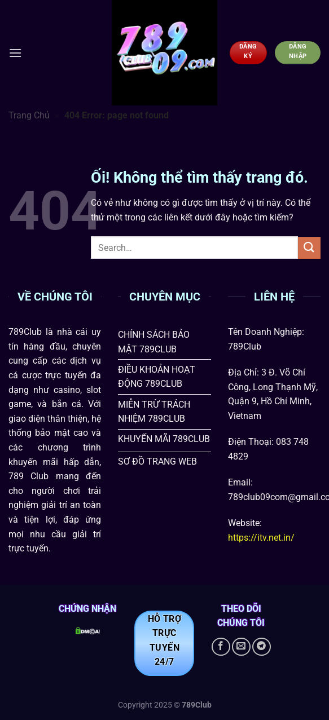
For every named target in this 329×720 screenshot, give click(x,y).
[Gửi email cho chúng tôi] (241, 647)
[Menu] (15, 53)
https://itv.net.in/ (261, 537)
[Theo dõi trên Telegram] (261, 647)
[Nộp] (309, 248)
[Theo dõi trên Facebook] (221, 647)
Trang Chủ (29, 115)
